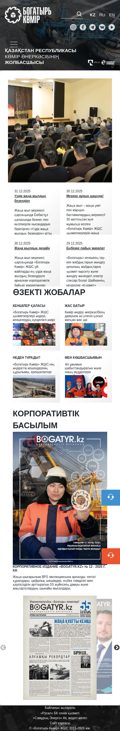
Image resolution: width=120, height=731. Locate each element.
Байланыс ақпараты (60, 708)
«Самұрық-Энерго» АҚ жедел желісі (60, 718)
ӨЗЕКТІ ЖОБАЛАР (49, 292)
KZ (92, 14)
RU (102, 14)
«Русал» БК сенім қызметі (60, 713)
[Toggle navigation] (14, 44)
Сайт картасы (60, 723)
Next (117, 648)
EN (112, 14)
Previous (3, 648)
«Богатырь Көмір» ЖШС (28, 15)
